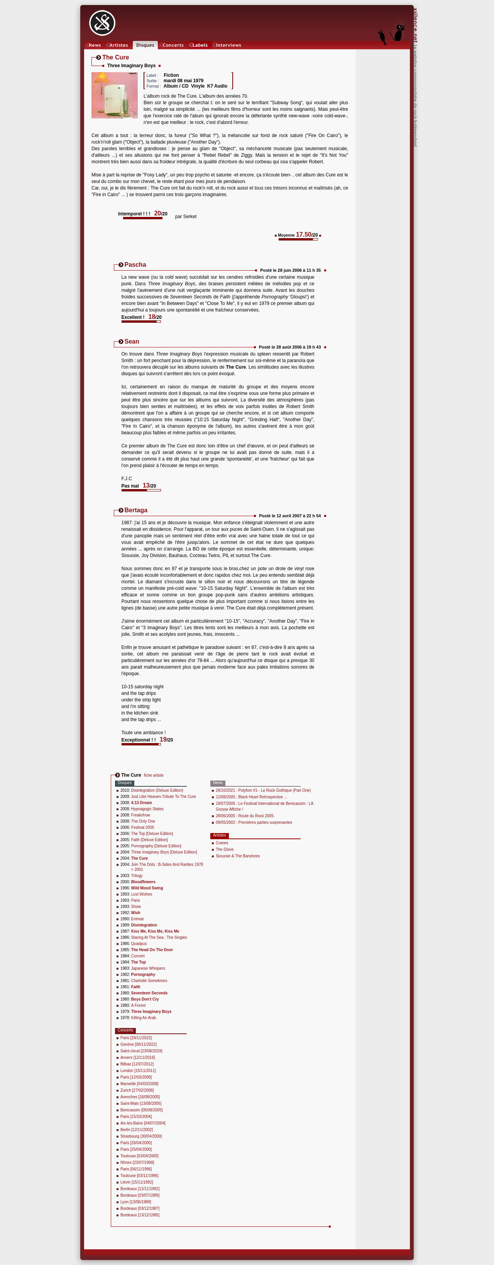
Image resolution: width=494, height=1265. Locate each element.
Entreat (137, 919)
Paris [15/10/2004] (136, 1116)
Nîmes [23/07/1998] (137, 1162)
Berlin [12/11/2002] (136, 1130)
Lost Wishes (141, 894)
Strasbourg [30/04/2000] (141, 1136)
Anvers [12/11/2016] (137, 1057)
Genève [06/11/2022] (138, 1044)
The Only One (143, 821)
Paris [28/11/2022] (136, 1038)
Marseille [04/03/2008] (139, 1084)
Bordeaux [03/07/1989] (139, 1195)
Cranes (222, 843)
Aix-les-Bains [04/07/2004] (143, 1123)
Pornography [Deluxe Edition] (156, 846)
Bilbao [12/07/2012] (137, 1064)
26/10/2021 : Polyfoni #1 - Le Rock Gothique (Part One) (263, 790)
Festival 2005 (142, 827)
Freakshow (140, 815)
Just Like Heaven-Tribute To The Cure (163, 796)
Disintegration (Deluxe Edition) (157, 790)
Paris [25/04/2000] (136, 1149)
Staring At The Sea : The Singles (159, 937)
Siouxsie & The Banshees (238, 856)
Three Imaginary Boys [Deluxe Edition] (164, 852)
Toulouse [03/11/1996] (139, 1176)
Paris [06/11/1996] (136, 1169)
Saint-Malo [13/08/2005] (140, 1103)
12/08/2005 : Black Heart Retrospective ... (251, 797)
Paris (135, 900)
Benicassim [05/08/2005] (141, 1110)
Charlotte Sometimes (149, 981)
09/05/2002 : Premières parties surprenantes (254, 822)
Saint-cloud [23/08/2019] (141, 1051)
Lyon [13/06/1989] (135, 1202)
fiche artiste (154, 775)
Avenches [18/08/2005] (140, 1097)
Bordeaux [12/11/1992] (139, 1189)
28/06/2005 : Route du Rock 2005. (245, 816)
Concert (138, 956)
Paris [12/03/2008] (136, 1077)
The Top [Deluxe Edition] (152, 833)
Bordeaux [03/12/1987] (139, 1208)
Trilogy (137, 876)
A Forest (138, 1005)
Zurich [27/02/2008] (137, 1090)
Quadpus (139, 944)
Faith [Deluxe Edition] (149, 840)
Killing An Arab (143, 1018)
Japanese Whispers (148, 968)
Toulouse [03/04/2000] (139, 1156)
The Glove (224, 849)
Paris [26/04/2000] (136, 1143)
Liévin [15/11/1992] (136, 1182)
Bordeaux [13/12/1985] (139, 1215)
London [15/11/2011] (138, 1071)
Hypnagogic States (147, 809)
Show (136, 906)
